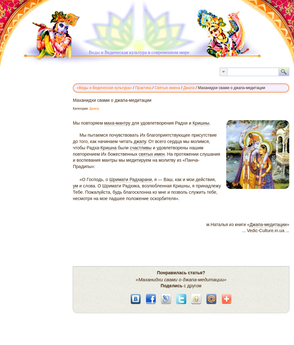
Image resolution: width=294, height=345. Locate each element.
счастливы (141, 147)
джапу (140, 141)
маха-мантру (117, 123)
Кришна (108, 147)
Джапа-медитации (268, 224)
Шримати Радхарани (130, 179)
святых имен (152, 154)
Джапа (94, 108)
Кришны (201, 123)
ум (75, 185)
